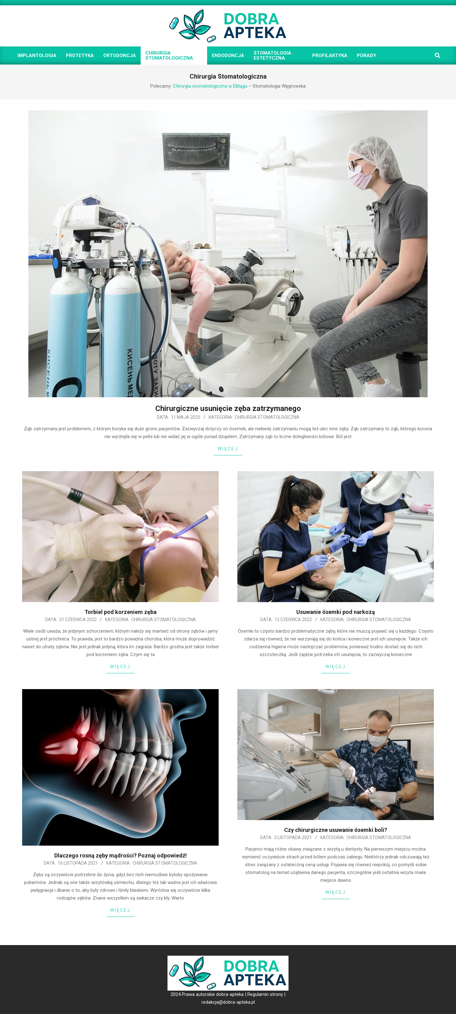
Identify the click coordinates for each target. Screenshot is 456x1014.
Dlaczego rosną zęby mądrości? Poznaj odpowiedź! (120, 855)
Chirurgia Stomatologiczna (267, 417)
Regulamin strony (265, 994)
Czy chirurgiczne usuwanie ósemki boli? (335, 830)
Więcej (228, 448)
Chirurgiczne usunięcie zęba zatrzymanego (228, 408)
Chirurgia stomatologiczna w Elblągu (210, 86)
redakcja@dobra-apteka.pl (228, 1002)
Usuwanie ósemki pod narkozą (335, 612)
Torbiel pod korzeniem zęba (121, 612)
